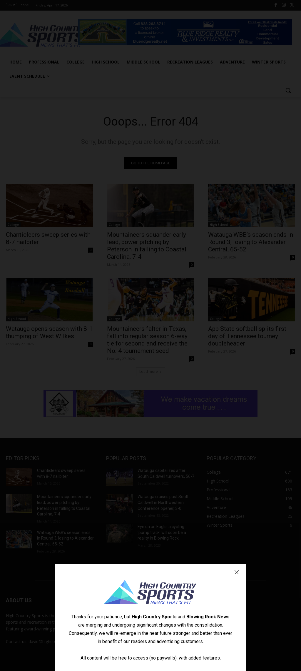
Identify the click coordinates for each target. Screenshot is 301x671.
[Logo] (150, 593)
